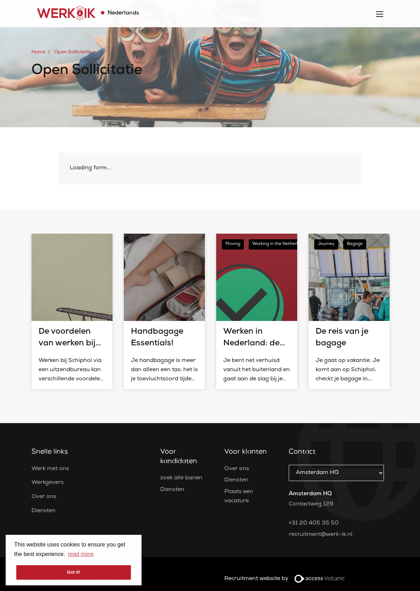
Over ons (43, 497)
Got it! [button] (73, 572)
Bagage (355, 244)
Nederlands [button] (122, 13)
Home (38, 52)
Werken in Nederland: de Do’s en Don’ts (251, 343)
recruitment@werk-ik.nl (320, 535)
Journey (326, 244)
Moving (232, 244)
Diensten (43, 511)
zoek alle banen (181, 478)
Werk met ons (50, 469)
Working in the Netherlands (280, 244)
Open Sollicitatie (72, 52)
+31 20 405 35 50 (314, 523)
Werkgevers (47, 483)
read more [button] (81, 554)
